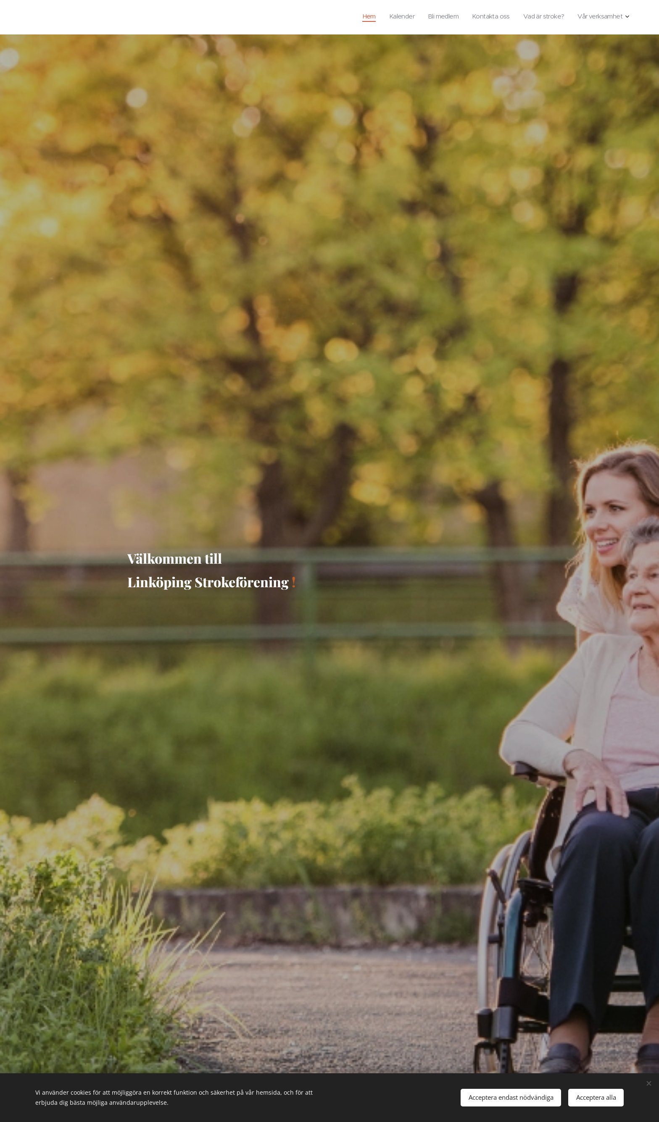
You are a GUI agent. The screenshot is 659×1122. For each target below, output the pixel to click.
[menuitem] (557, 17)
